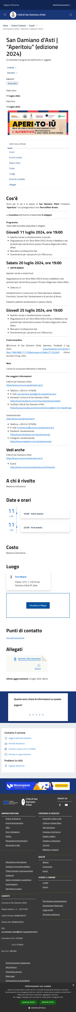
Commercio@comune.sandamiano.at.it (35, 427)
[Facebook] (59, 805)
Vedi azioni (12, 72)
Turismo (46, 845)
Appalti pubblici (49, 836)
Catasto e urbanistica (51, 840)
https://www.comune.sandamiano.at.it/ (24, 385)
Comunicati (47, 866)
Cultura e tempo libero (52, 823)
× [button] (73, 985)
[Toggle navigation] (4, 14)
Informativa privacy (14, 971)
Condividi (12, 67)
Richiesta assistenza (51, 914)
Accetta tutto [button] (28, 1002)
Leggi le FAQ (48, 910)
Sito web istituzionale (15, 637)
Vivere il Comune (18, 25)
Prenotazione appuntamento (55, 901)
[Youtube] (66, 805)
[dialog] (38, 997)
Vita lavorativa (49, 827)
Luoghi (45, 882)
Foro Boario (21, 576)
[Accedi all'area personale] (60, 5)
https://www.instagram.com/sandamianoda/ (31, 441)
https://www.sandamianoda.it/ (20, 418)
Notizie (46, 862)
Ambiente (10, 875)
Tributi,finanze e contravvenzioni (19, 870)
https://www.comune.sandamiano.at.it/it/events (32, 467)
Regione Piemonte (11, 4)
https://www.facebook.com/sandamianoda (30, 434)
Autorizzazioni (12, 884)
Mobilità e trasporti (51, 849)
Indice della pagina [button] (17, 144)
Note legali (10, 976)
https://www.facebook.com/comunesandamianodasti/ (35, 401)
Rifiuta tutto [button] (48, 1002)
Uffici (8, 827)
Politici (8, 836)
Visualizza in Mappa (38, 605)
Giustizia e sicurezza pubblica (18, 866)
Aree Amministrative (14, 823)
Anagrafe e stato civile (52, 818)
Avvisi (45, 871)
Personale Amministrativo (16, 840)
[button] (38, 1008)
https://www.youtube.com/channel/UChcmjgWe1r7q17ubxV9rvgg (40, 407)
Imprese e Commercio (52, 831)
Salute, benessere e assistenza (18, 879)
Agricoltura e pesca (14, 888)
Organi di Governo (13, 818)
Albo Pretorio (11, 967)
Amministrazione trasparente (18, 962)
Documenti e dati (13, 845)
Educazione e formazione (16, 862)
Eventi (32, 25)
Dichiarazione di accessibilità (18, 980)
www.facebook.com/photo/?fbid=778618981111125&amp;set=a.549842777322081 (38, 350)
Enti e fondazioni (13, 831)
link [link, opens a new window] (61, 997)
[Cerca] (70, 14)
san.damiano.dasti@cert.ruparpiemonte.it (36, 394)
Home (5, 25)
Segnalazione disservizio (53, 905)
